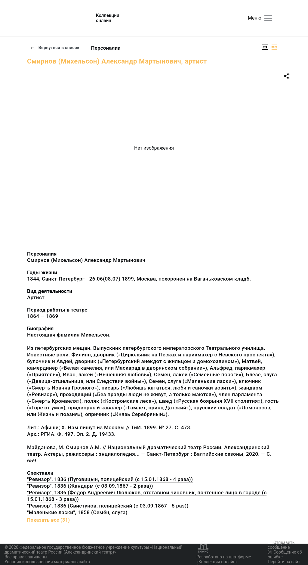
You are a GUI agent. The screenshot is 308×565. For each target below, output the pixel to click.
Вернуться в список (54, 47)
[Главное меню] (268, 18)
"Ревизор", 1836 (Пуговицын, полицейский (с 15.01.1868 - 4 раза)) (110, 479)
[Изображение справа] (274, 47)
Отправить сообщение (281, 545)
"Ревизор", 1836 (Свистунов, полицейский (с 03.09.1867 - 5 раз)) (108, 506)
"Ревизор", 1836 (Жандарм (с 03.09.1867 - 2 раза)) (90, 486)
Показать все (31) (48, 520)
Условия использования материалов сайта (47, 561)
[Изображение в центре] (265, 47)
